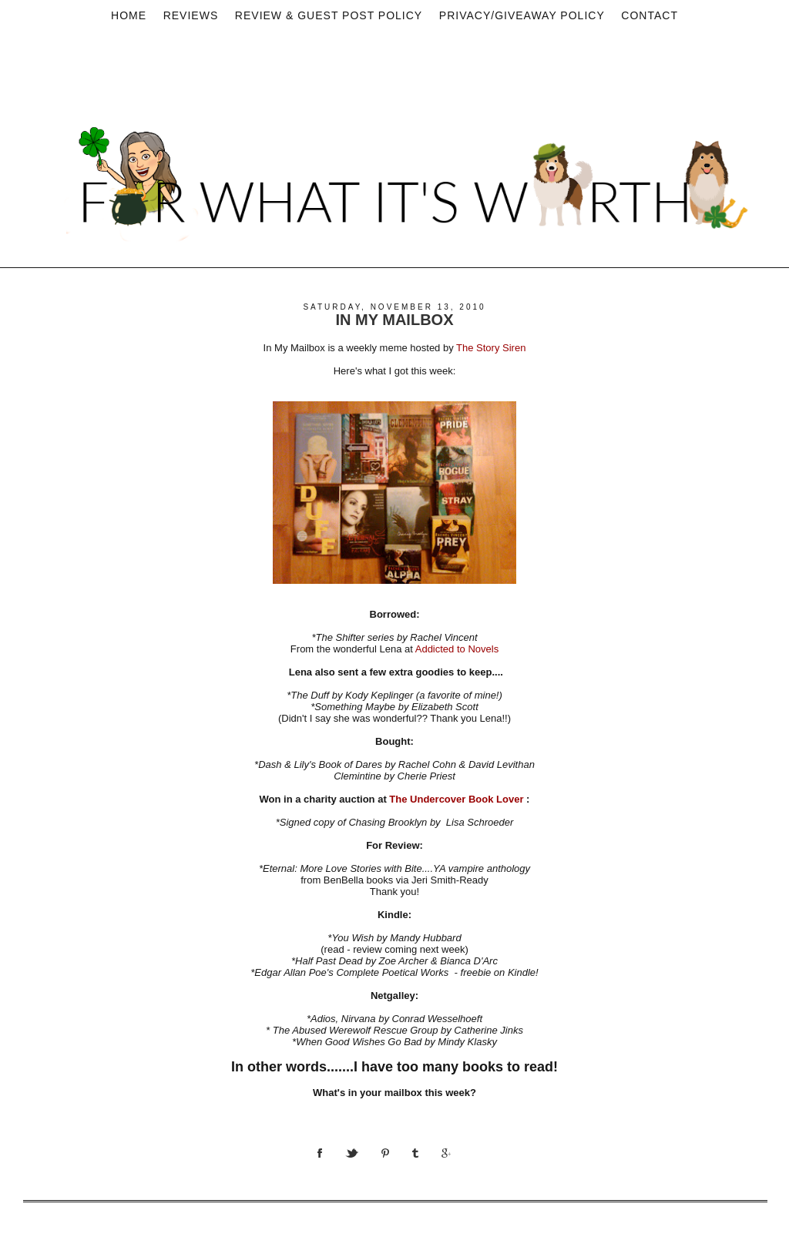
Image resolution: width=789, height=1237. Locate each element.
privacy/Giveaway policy (522, 15)
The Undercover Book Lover (456, 799)
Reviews (191, 15)
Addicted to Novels (457, 649)
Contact (649, 15)
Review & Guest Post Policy (328, 15)
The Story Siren (490, 348)
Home (128, 15)
